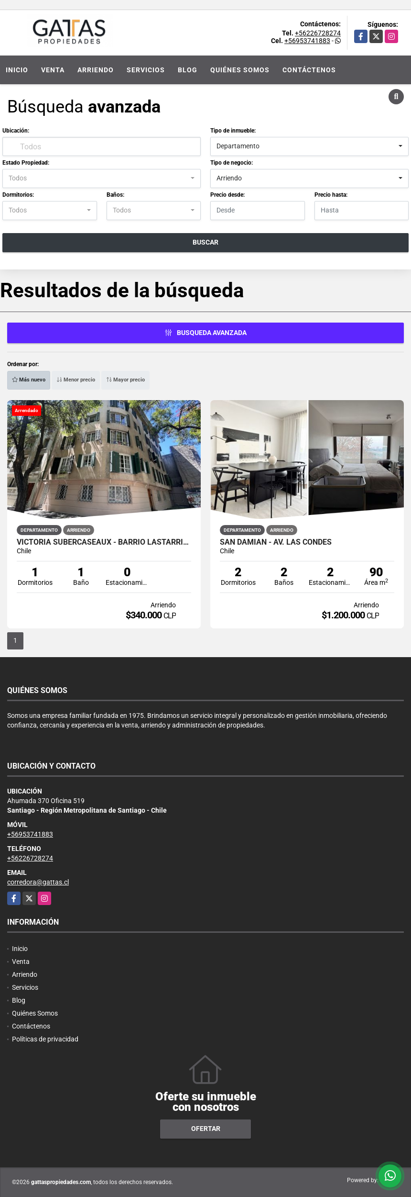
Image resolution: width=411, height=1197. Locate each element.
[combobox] (309, 146)
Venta (53, 70)
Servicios (146, 70)
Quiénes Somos (240, 70)
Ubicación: (15, 130)
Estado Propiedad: (25, 162)
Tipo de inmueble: (233, 130)
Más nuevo (28, 380)
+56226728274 (318, 33)
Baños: (115, 194)
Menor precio (75, 380)
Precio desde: (227, 194)
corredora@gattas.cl (38, 882)
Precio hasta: (330, 194)
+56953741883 (307, 41)
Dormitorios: (18, 194)
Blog (187, 70)
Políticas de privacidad (45, 1039)
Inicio (17, 70)
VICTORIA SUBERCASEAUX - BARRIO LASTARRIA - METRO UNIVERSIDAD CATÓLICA (104, 542)
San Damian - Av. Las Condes (276, 542)
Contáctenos (309, 70)
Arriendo (95, 70)
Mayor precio (125, 380)
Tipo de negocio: (231, 162)
